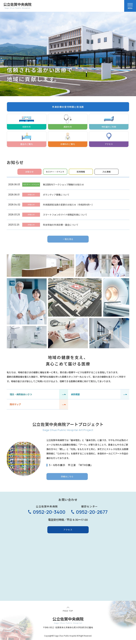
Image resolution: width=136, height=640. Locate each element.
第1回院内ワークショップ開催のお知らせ (63, 184)
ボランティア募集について (56, 194)
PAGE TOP (68, 610)
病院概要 (75, 394)
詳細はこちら (67, 476)
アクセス (67, 529)
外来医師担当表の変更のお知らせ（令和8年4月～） (68, 204)
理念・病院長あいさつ (21, 394)
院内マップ (15, 404)
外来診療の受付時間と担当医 (68, 106)
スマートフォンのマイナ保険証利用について (65, 214)
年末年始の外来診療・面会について (60, 224)
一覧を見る (68, 239)
